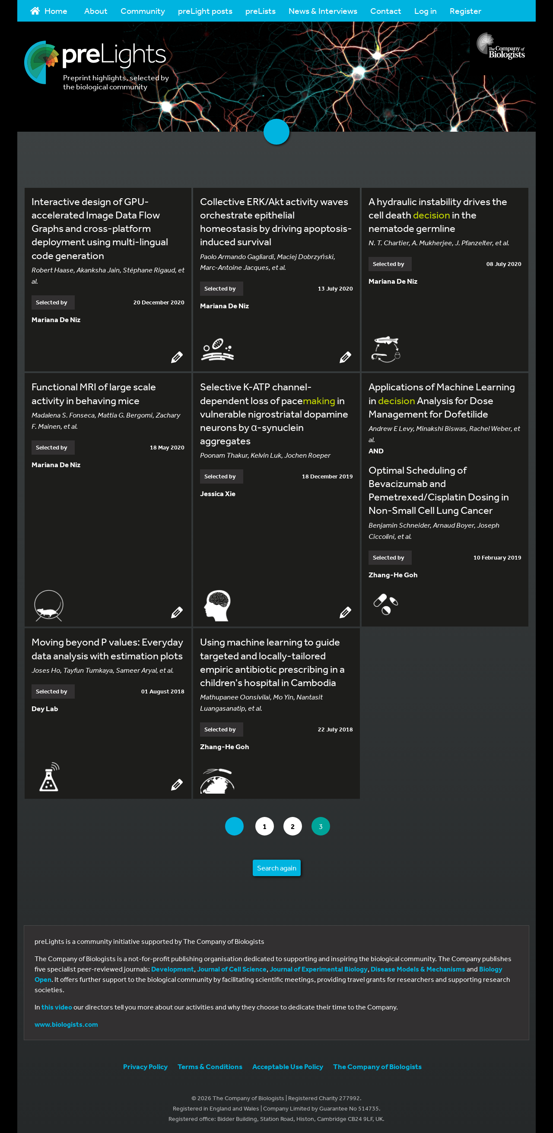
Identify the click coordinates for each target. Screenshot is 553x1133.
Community (143, 11)
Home (48, 11)
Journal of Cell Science (232, 967)
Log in (425, 11)
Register (465, 11)
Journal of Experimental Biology (319, 967)
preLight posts (205, 11)
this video (56, 1005)
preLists (260, 11)
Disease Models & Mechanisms (418, 967)
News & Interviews (323, 11)
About (96, 11)
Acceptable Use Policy (287, 1065)
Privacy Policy (145, 1065)
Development (172, 967)
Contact (385, 11)
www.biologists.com (66, 1023)
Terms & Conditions (210, 1065)
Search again (276, 866)
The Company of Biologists (377, 1065)
